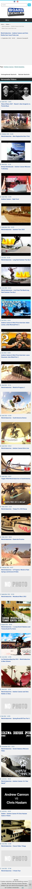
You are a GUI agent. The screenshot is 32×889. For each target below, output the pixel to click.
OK (23, 887)
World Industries (19, 67)
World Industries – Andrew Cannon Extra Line (15, 448)
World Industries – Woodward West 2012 (13, 596)
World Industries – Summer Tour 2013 (13, 229)
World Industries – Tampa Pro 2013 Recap (14, 509)
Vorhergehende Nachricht (8, 74)
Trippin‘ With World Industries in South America (15, 478)
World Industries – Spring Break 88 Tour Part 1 (15, 718)
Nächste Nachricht (23, 74)
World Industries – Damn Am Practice (12, 539)
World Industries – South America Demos (14, 418)
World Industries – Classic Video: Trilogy (13, 846)
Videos (7, 24)
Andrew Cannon (9, 67)
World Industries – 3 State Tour (11, 871)
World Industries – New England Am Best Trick (15, 136)
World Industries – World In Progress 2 (13, 387)
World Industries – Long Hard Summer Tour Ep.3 (16, 260)
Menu (16, 20)
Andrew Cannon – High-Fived (10, 199)
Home (2, 24)
